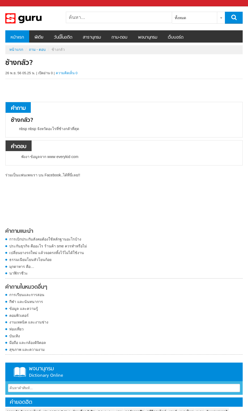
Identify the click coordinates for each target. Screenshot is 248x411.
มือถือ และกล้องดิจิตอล (27, 343)
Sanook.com (16, 3)
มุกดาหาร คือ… (21, 266)
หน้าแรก (17, 37)
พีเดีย (39, 37)
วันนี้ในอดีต (63, 37)
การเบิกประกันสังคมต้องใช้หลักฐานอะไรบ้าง (45, 239)
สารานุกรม (92, 37)
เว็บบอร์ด (175, 37)
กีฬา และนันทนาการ (26, 302)
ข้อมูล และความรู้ (23, 308)
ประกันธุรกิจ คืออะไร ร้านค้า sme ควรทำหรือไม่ (48, 246)
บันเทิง (14, 336)
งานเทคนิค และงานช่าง (28, 322)
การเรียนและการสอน (26, 295)
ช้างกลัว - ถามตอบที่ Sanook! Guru (33, 18)
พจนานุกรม (147, 37)
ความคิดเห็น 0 (67, 73)
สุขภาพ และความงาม (27, 349)
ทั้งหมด (180, 18)
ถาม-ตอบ (119, 37)
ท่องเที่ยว (16, 329)
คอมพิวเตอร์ (19, 315)
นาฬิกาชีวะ (18, 273)
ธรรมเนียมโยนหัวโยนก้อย (30, 260)
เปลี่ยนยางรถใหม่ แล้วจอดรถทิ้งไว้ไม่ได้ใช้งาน (46, 253)
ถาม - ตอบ (37, 49)
